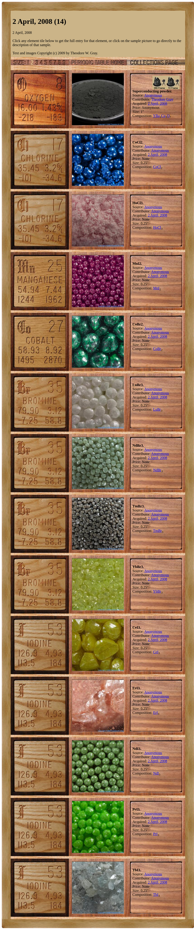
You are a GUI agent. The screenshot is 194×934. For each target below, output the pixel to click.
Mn (155, 288)
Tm (155, 531)
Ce (155, 652)
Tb (155, 895)
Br (159, 349)
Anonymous (153, 95)
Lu (155, 409)
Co (155, 167)
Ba (158, 116)
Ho (155, 227)
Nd (155, 470)
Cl (159, 167)
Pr (154, 834)
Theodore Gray (162, 99)
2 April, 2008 (157, 103)
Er (155, 713)
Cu (163, 116)
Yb (155, 591)
